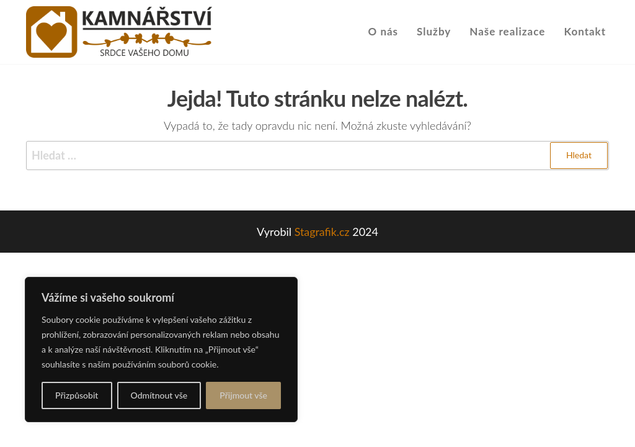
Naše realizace (507, 31)
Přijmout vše (243, 395)
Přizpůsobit (76, 395)
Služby (434, 31)
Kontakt (585, 31)
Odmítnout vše (159, 395)
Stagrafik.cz (322, 231)
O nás (383, 31)
